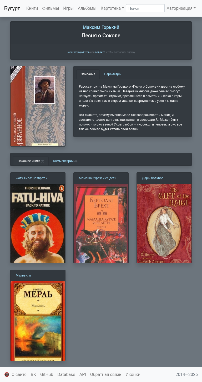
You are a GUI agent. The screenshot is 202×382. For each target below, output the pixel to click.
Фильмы (50, 8)
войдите (100, 52)
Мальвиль (23, 275)
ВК (33, 374)
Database (66, 374)
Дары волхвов (153, 178)
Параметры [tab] (112, 74)
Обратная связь (106, 374)
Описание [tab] (88, 74)
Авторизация (179, 8)
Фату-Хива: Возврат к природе (31, 178)
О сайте (19, 374)
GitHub (46, 374)
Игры (68, 8)
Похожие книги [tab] (31, 161)
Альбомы (87, 8)
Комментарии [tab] (65, 161)
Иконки (133, 374)
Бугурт (12, 8)
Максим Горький (101, 27)
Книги (32, 8)
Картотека (111, 8)
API (82, 374)
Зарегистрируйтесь (78, 52)
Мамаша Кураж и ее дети (97, 178)
